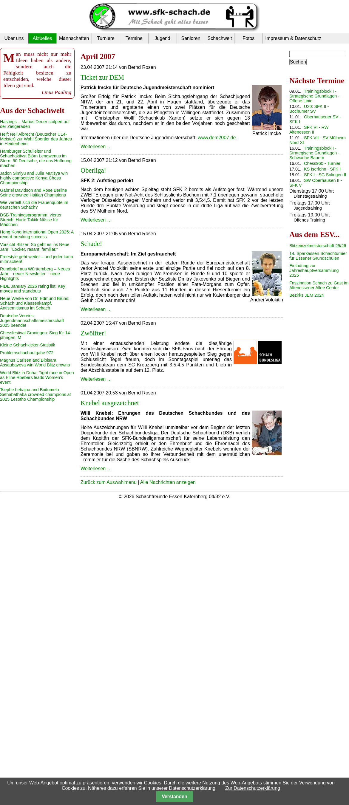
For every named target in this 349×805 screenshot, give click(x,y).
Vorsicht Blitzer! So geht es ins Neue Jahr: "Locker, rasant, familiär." (35, 247)
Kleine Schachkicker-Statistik (27, 345)
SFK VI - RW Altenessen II (308, 129)
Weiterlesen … (96, 146)
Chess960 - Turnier (322, 163)
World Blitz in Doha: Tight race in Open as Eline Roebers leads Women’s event (37, 377)
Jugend (162, 38)
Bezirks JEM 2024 (306, 295)
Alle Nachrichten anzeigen (168, 482)
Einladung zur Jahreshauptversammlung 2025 (314, 270)
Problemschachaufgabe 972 (26, 352)
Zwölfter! (93, 333)
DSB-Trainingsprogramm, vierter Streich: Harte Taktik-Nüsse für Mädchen (31, 220)
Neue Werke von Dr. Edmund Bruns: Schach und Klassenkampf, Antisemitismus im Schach (35, 303)
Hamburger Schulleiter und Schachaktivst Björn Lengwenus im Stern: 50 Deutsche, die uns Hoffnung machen (36, 158)
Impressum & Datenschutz (293, 38)
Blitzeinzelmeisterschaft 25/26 (317, 245)
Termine (134, 38)
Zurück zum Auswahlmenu (109, 482)
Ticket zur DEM (102, 77)
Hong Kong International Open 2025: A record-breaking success (36, 234)
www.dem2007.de (217, 137)
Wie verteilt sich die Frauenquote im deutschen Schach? (34, 205)
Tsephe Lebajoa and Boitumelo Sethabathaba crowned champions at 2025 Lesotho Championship (35, 394)
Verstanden (174, 796)
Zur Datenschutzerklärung (252, 788)
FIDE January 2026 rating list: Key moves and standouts (32, 288)
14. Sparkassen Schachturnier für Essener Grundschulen (318, 256)
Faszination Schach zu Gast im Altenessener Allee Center (318, 285)
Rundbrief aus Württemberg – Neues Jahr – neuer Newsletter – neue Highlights (35, 274)
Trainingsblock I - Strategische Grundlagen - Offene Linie (314, 96)
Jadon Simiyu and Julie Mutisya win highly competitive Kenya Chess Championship (34, 178)
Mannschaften (74, 38)
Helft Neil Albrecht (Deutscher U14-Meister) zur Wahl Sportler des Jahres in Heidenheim (36, 139)
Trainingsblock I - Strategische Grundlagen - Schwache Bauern (314, 153)
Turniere (106, 38)
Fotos (248, 38)
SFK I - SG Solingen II (325, 174)
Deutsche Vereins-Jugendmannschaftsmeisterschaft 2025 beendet (32, 320)
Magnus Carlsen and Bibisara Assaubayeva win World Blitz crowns (35, 362)
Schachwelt (220, 38)
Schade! (91, 243)
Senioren (190, 38)
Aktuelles (42, 38)
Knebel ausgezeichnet (110, 403)
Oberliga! (93, 170)
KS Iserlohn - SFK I (322, 169)
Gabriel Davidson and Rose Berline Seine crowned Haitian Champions (33, 192)
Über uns (14, 38)
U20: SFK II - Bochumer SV (309, 109)
